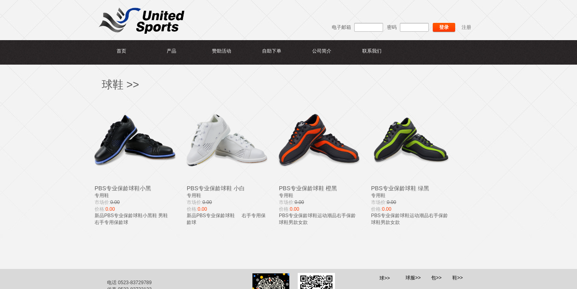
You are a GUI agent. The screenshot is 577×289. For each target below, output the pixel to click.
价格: (100, 209)
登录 (444, 27)
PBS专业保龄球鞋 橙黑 (308, 188)
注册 (466, 27)
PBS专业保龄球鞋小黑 (123, 188)
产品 (171, 51)
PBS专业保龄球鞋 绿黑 (400, 188)
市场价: (102, 202)
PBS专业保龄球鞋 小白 (216, 188)
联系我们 (371, 51)
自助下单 (271, 51)
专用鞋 (102, 195)
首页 (121, 51)
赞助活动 (221, 51)
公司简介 (321, 51)
